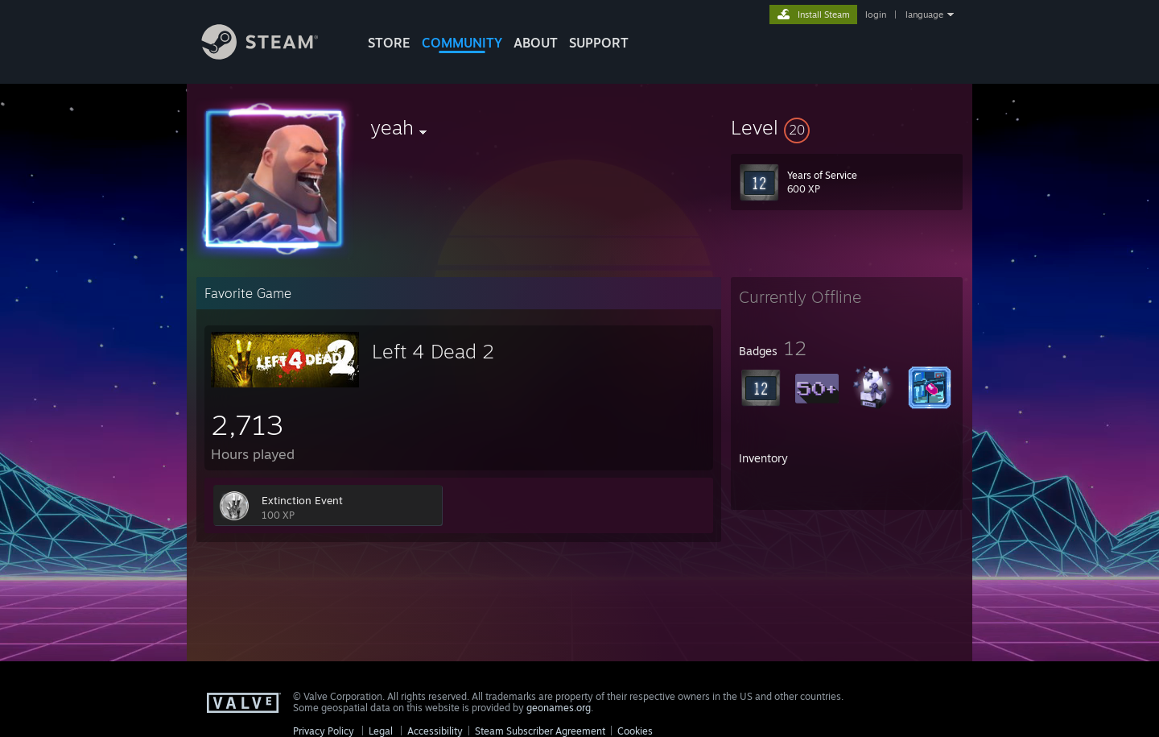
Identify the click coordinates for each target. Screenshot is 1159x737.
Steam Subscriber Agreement (540, 731)
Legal (381, 731)
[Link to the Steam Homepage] (272, 55)
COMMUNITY (462, 43)
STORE (389, 43)
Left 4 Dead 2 (433, 351)
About (536, 43)
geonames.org (558, 708)
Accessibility (435, 731)
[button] (847, 127)
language (924, 14)
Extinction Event (302, 500)
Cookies (635, 731)
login (875, 14)
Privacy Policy (323, 731)
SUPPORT (599, 43)
